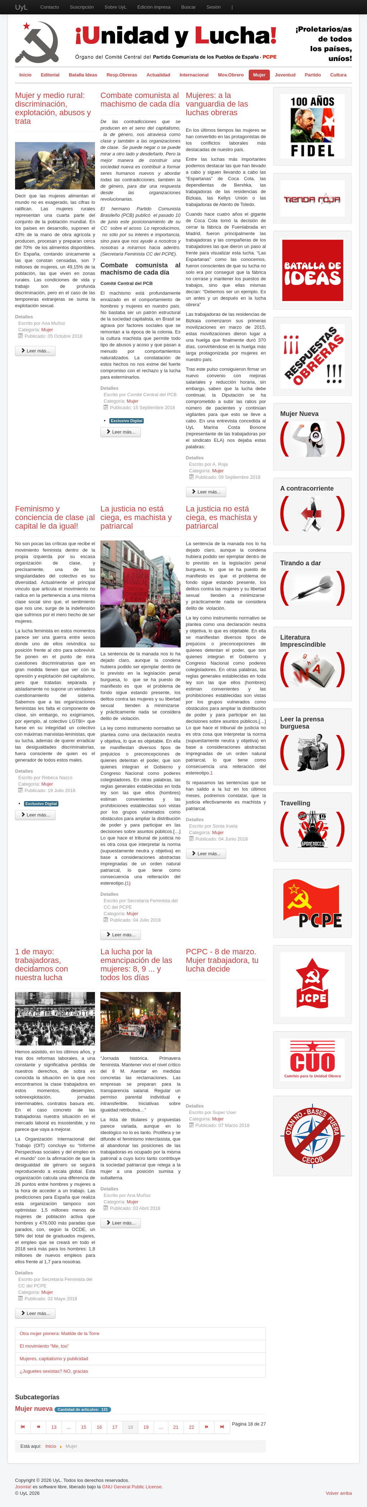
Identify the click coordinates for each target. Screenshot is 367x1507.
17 (114, 1427)
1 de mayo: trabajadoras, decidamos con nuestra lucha (41, 964)
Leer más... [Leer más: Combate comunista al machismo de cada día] (120, 432)
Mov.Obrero (231, 75)
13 (53, 1427)
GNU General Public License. (132, 1486)
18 (130, 1427)
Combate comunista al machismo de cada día (140, 99)
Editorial (50, 75)
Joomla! (23, 1486)
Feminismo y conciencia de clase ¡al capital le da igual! (55, 517)
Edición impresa (154, 7)
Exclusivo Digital (126, 420)
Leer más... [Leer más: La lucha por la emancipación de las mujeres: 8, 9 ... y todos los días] (120, 1223)
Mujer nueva (34, 1408)
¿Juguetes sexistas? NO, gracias (54, 1371)
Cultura (338, 75)
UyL (21, 7)
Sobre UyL (116, 7)
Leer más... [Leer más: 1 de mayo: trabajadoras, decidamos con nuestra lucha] (35, 1313)
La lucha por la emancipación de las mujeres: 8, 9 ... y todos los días (136, 964)
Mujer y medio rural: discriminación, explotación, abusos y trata (53, 108)
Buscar (188, 7)
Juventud (285, 75)
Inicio (25, 75)
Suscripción (82, 7)
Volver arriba (339, 1493)
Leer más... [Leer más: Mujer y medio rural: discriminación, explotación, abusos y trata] (35, 351)
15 (83, 1427)
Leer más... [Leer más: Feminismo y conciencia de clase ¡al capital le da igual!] (35, 815)
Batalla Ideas (83, 75)
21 (175, 1427)
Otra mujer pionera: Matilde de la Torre (59, 1333)
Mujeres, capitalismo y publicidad (54, 1358)
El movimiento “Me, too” (44, 1346)
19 (145, 1427)
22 (191, 1427)
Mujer (259, 75)
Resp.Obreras (121, 75)
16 (99, 1427)
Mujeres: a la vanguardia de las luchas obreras (217, 104)
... (69, 1427)
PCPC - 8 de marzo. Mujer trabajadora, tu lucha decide (222, 960)
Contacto (49, 7)
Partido (313, 75)
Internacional (194, 75)
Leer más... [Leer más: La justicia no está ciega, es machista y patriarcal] (120, 934)
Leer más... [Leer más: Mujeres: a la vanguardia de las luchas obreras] (206, 492)
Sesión (213, 7)
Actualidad (158, 75)
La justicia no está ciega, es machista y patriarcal (136, 517)
